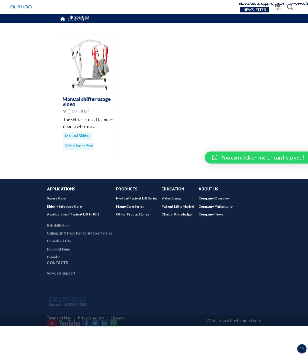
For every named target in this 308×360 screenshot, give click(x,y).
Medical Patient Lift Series (136, 202)
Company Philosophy (216, 210)
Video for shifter (79, 146)
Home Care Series (130, 210)
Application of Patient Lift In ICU (73, 218)
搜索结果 (79, 19)
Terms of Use (59, 316)
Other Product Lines (132, 218)
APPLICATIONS (61, 192)
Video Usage (171, 202)
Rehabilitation (58, 231)
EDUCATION (173, 192)
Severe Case (56, 202)
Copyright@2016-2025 (66, 313)
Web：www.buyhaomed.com (233, 320)
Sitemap (118, 316)
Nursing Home (58, 255)
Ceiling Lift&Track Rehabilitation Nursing (79, 239)
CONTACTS (57, 268)
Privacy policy (91, 316)
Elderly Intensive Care (64, 210)
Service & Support (61, 279)
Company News (211, 218)
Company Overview (214, 202)
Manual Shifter (77, 136)
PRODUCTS (126, 192)
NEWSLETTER (254, 10)
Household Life (59, 247)
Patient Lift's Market (178, 210)
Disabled (54, 262)
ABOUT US (208, 192)
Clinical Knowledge (177, 218)
